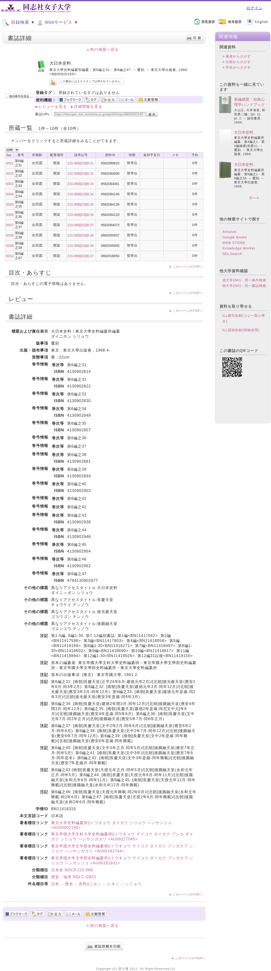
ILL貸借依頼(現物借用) (240, 330)
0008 (9, 235)
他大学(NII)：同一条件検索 (244, 280)
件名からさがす (238, 67)
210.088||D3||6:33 (80, 184)
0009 (9, 246)
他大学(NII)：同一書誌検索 (244, 286)
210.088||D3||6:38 (80, 235)
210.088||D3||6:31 (80, 163)
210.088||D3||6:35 (80, 204)
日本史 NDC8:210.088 (72, 870)
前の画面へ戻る (104, 49)
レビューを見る (52, 106)
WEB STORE (233, 243)
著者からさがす (238, 56)
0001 (9, 163)
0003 (9, 184)
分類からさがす (238, 62)
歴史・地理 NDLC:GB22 (73, 877)
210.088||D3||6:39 (80, 246)
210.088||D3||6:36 (80, 215)
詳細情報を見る (88, 106)
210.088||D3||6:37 (80, 225)
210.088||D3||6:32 (80, 173)
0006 (9, 215)
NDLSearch (232, 254)
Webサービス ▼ (57, 22)
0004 (9, 194)
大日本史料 (243, 132)
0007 (9, 225)
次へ (252, 198)
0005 (9, 204)
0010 (9, 256)
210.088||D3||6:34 (80, 194)
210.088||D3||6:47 (80, 256)
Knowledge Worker (238, 248)
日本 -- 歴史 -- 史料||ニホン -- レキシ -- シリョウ (96, 884)
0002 (9, 173)
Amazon (229, 232)
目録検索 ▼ (18, 22)
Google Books (234, 237)
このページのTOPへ (188, 266)
